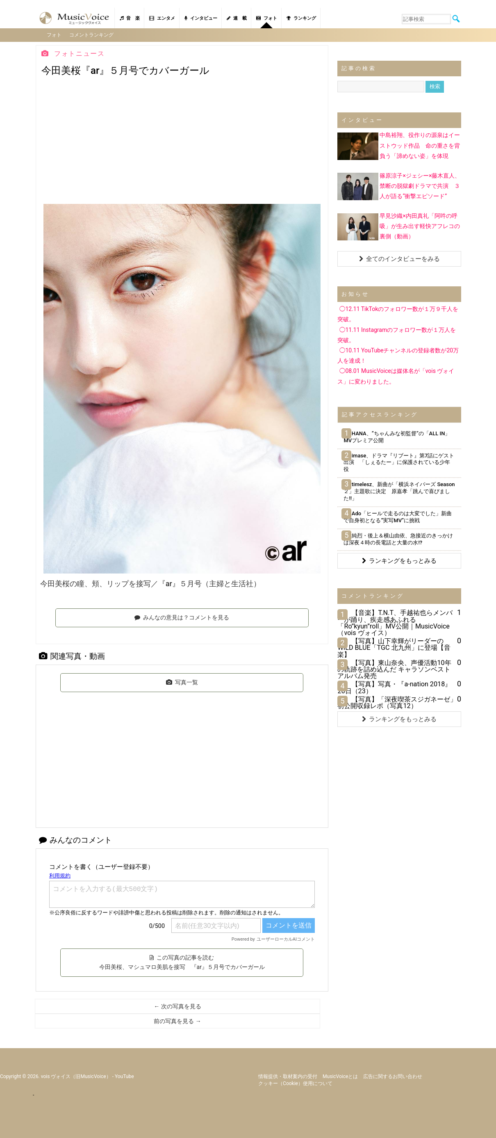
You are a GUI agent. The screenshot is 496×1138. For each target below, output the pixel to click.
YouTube (124, 1076)
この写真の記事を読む (182, 961)
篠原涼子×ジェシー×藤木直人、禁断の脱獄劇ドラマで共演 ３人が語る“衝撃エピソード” (420, 185)
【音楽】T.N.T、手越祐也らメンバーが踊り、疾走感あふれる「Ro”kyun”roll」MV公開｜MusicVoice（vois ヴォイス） (395, 622)
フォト (266, 18)
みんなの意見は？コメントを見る (181, 616)
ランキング (301, 18)
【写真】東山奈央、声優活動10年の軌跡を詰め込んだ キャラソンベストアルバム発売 (394, 668)
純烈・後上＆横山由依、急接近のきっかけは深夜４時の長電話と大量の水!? (398, 538)
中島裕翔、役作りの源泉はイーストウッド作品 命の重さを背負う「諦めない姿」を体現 (420, 144)
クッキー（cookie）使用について (295, 1082)
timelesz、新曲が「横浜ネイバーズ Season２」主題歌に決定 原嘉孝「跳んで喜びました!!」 (399, 491)
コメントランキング (92, 34)
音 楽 (130, 18)
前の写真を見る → (177, 1020)
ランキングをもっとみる (399, 560)
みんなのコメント (75, 839)
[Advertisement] (182, 142)
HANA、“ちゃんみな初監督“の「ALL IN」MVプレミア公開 (397, 436)
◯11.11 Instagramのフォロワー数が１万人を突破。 (396, 334)
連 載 (237, 18)
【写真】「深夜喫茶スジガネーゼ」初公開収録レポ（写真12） (397, 702)
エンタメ (162, 18)
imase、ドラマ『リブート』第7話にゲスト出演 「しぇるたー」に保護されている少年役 (399, 462)
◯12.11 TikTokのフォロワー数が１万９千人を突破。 (397, 313)
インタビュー (200, 18)
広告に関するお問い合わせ (392, 1076)
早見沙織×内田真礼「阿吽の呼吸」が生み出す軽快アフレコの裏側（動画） (420, 225)
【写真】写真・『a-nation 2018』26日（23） (394, 687)
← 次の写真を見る (177, 1006)
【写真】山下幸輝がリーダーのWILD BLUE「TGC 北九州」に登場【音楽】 (393, 647)
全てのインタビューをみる (399, 258)
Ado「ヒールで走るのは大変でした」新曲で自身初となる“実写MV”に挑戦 (398, 516)
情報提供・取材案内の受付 (287, 1076)
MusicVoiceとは (340, 1076)
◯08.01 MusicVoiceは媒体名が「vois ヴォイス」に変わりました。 (395, 375)
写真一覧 (182, 681)
